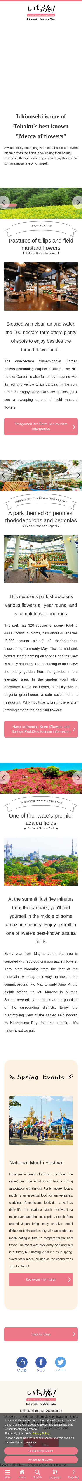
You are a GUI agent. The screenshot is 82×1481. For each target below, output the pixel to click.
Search (37, 1477)
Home (22, 1477)
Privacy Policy (41, 1433)
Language (55, 1477)
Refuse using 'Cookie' (41, 1459)
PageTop (73, 1477)
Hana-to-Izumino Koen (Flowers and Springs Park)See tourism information (41, 729)
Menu (7, 1477)
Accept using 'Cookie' (41, 1450)
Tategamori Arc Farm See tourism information (41, 426)
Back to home (41, 1334)
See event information (41, 1279)
